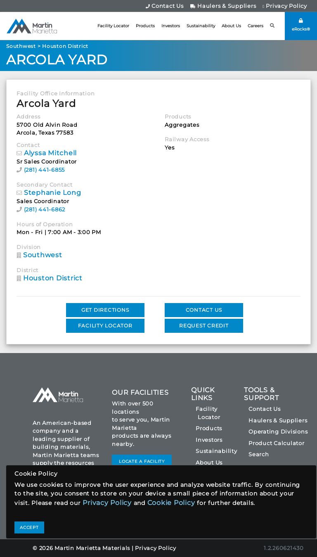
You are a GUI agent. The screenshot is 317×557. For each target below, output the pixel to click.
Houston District (65, 46)
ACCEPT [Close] (29, 527)
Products (145, 25)
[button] (272, 25)
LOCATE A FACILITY (142, 461)
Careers (255, 25)
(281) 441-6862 (45, 209)
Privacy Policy (285, 5)
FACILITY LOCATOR (105, 325)
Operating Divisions (278, 431)
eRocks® (301, 25)
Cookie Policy (171, 503)
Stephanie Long (52, 193)
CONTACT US (204, 310)
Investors (170, 25)
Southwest (21, 46)
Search (258, 454)
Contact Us (165, 5)
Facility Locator (113, 25)
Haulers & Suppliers (223, 5)
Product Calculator (276, 443)
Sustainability (201, 25)
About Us (231, 25)
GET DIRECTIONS (105, 310)
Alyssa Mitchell (50, 153)
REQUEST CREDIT (204, 325)
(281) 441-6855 (44, 169)
